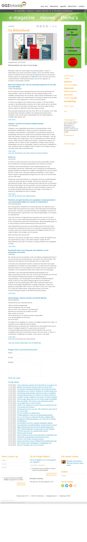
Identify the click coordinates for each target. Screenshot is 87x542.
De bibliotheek (22, 421)
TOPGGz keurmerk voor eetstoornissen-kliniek (32, 431)
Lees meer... (12, 119)
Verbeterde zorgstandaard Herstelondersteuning (33, 437)
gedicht (66, 91)
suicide (73, 98)
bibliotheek (67, 85)
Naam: (10, 353)
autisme (68, 81)
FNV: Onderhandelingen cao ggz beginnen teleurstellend (35, 429)
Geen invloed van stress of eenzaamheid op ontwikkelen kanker (38, 435)
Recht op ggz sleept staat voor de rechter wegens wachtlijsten (37, 399)
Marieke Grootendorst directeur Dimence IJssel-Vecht (34, 387)
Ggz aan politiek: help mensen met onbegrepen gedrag (35, 401)
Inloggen (3, 502)
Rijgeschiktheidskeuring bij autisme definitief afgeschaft (35, 427)
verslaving (70, 101)
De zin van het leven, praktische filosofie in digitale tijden (35, 417)
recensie (67, 98)
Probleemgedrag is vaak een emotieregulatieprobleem (35, 415)
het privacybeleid (42, 470)
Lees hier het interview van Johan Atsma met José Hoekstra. (28, 153)
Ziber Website (7, 502)
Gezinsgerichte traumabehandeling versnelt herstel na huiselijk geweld (40, 425)
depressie (69, 88)
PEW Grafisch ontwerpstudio (20, 502)
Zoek (65, 111)
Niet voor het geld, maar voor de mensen (30, 445)
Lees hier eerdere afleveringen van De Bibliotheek (24, 343)
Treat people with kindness (26, 407)
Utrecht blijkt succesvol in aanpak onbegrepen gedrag (34, 423)
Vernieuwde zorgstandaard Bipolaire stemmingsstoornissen (36, 389)
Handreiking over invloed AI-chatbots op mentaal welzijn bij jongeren (39, 391)
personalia (68, 95)
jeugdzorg (73, 91)
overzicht (11, 26)
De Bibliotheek (34, 77)
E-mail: (10, 357)
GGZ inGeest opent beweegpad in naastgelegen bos (34, 443)
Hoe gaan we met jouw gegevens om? (41, 481)
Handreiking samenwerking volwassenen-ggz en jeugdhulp (36, 393)
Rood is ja (11, 157)
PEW (68, 496)
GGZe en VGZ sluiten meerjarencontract (30, 439)
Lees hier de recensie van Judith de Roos (21, 196)
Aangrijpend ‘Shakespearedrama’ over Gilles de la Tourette (36, 419)
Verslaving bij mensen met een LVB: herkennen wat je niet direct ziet (39, 409)
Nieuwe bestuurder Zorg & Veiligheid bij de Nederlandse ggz (37, 441)
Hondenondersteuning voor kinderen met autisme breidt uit (36, 395)
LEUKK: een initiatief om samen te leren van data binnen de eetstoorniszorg (42, 405)
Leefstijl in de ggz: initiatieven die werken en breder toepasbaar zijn (39, 397)
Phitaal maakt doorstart (24, 433)
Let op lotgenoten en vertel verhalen (29, 403)
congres (74, 85)
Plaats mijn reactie (14, 378)
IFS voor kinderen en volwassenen (28, 413)
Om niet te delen (22, 411)
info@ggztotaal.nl (69, 135)
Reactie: (11, 362)
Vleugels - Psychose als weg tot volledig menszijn (25, 123)
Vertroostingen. (13, 298)
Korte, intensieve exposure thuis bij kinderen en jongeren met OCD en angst (42, 385)
